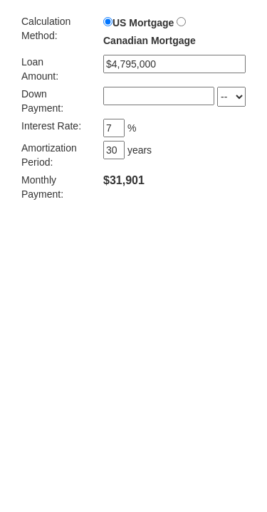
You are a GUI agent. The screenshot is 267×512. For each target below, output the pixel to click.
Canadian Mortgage (149, 40)
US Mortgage (143, 22)
